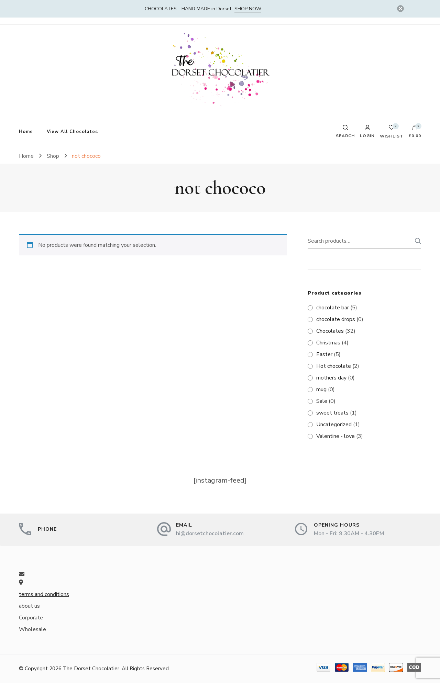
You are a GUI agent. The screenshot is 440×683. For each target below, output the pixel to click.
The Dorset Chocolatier (91, 668)
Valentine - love (335, 436)
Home (26, 132)
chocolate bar (332, 307)
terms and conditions (44, 594)
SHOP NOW (247, 8)
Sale (321, 401)
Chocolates (330, 331)
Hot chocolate (333, 366)
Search (416, 241)
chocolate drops (335, 319)
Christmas (328, 342)
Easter (324, 354)
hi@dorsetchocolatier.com (210, 533)
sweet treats (332, 413)
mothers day (331, 378)
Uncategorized (334, 424)
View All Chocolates (72, 132)
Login (367, 131)
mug (321, 389)
